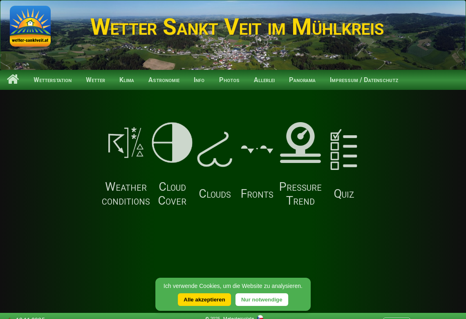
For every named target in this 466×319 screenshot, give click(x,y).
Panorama (302, 80)
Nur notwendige (261, 300)
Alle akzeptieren (204, 300)
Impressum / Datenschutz (364, 80)
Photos (229, 80)
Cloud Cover (172, 164)
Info (199, 80)
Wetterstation (53, 80)
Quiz (343, 165)
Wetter (95, 80)
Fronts (257, 165)
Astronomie (163, 80)
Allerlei (264, 80)
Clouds (214, 165)
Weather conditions (126, 164)
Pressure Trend (300, 164)
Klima (126, 80)
